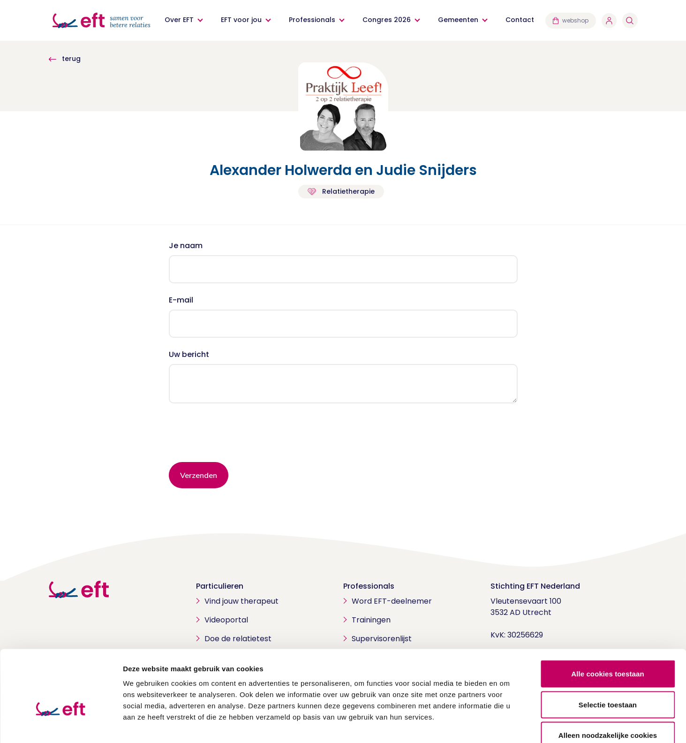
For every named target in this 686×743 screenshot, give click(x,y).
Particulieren (219, 586)
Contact (520, 19)
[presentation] (240, 436)
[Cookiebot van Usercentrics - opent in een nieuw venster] (61, 725)
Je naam (186, 245)
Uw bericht (189, 354)
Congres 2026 (387, 19)
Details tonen (506, 724)
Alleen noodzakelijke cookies (607, 681)
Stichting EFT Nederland (535, 586)
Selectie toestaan (608, 651)
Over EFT (179, 19)
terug (65, 58)
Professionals (312, 19)
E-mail (181, 300)
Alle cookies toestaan (607, 620)
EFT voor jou (241, 19)
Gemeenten (458, 19)
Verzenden (198, 475)
